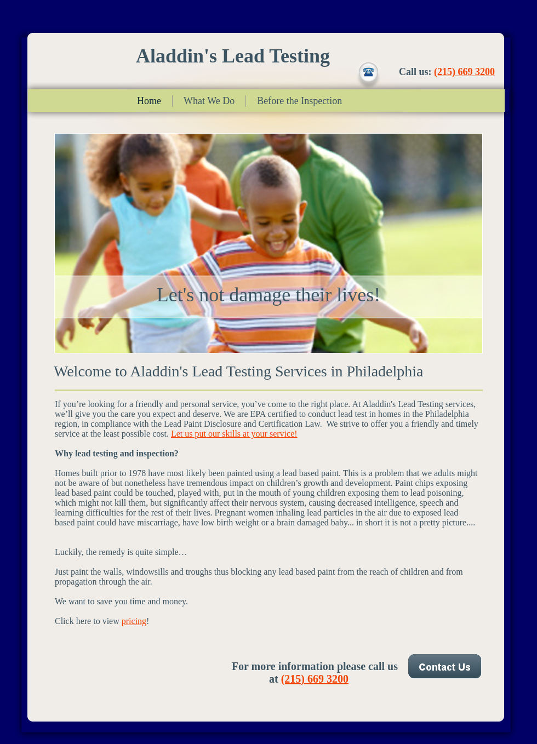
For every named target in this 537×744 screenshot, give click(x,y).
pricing (134, 621)
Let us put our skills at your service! (234, 433)
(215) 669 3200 (464, 71)
